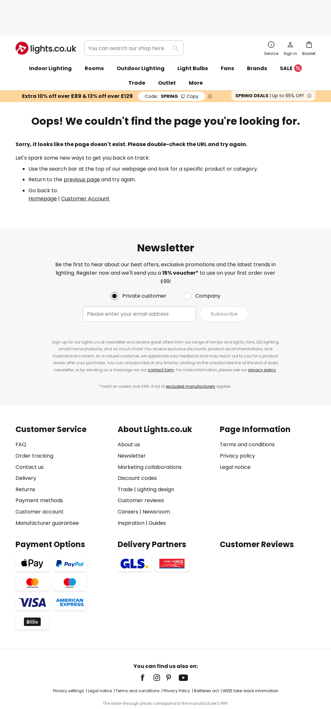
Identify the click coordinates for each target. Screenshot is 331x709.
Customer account (40, 484)
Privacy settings (68, 663)
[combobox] (133, 20)
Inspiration (131, 495)
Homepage (42, 171)
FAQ (21, 417)
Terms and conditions (247, 417)
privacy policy (262, 342)
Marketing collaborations (150, 439)
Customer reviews (141, 473)
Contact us (30, 439)
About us (129, 417)
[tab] (63, 448)
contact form (161, 342)
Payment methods (39, 473)
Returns (25, 462)
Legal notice (235, 439)
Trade (136, 55)
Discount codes (137, 450)
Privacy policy (237, 428)
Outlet (167, 55)
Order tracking (34, 428)
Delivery (26, 450)
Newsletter (132, 428)
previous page (82, 152)
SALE (291, 41)
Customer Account (85, 171)
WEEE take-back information (250, 663)
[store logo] (46, 20)
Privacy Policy (177, 663)
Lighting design (155, 462)
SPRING (171, 69)
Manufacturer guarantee (47, 495)
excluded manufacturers (190, 359)
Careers (128, 484)
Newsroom (156, 484)
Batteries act (206, 663)
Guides (157, 495)
